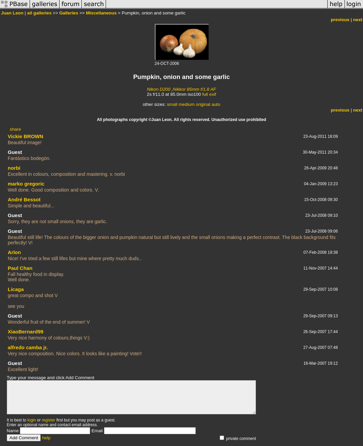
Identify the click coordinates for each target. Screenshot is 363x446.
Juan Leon (12, 12)
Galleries (68, 12)
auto (216, 104)
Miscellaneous (101, 12)
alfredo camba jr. (28, 347)
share (15, 129)
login (31, 420)
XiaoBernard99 (25, 331)
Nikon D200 (159, 89)
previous (340, 19)
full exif (209, 94)
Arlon (14, 252)
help (46, 437)
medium (186, 104)
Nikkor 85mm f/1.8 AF (194, 89)
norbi (14, 168)
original (203, 104)
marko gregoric (26, 184)
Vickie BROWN (25, 136)
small (172, 104)
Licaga (16, 289)
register (48, 420)
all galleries (39, 12)
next (357, 19)
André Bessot (24, 199)
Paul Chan (20, 268)
